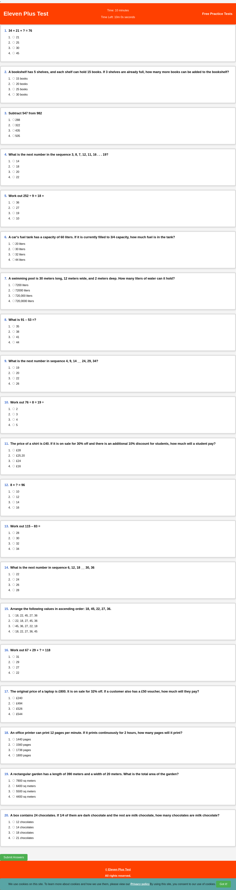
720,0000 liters (23, 301)
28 (15, 532)
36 (15, 202)
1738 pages (21, 750)
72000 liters (21, 290)
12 (15, 496)
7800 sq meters (24, 780)
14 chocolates (23, 827)
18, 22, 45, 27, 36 (24, 615)
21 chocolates (23, 837)
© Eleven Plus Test (118, 869)
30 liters (18, 249)
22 (15, 177)
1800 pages (21, 755)
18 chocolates (23, 832)
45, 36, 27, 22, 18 (24, 626)
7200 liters (20, 285)
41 (15, 337)
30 (15, 47)
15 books (20, 78)
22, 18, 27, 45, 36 (24, 620)
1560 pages (21, 744)
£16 (16, 466)
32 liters (18, 254)
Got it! (223, 884)
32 (15, 543)
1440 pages (21, 739)
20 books (20, 83)
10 (15, 218)
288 (16, 119)
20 (15, 171)
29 (15, 662)
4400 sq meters (24, 796)
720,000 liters (22, 295)
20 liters (18, 243)
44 (15, 342)
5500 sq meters (24, 791)
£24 (16, 460)
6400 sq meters (24, 786)
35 (15, 326)
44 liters (18, 259)
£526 (17, 708)
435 (16, 130)
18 (15, 166)
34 (15, 548)
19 (15, 213)
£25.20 (18, 455)
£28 (16, 450)
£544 (17, 714)
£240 (17, 698)
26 (15, 383)
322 (16, 125)
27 (15, 207)
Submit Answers (14, 857)
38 (15, 331)
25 (15, 42)
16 (15, 507)
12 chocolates (23, 822)
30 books (20, 94)
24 (15, 579)
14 (15, 161)
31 (15, 656)
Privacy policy (140, 884)
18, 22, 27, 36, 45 (24, 631)
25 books (20, 89)
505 (16, 135)
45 (15, 53)
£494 (17, 703)
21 (15, 37)
